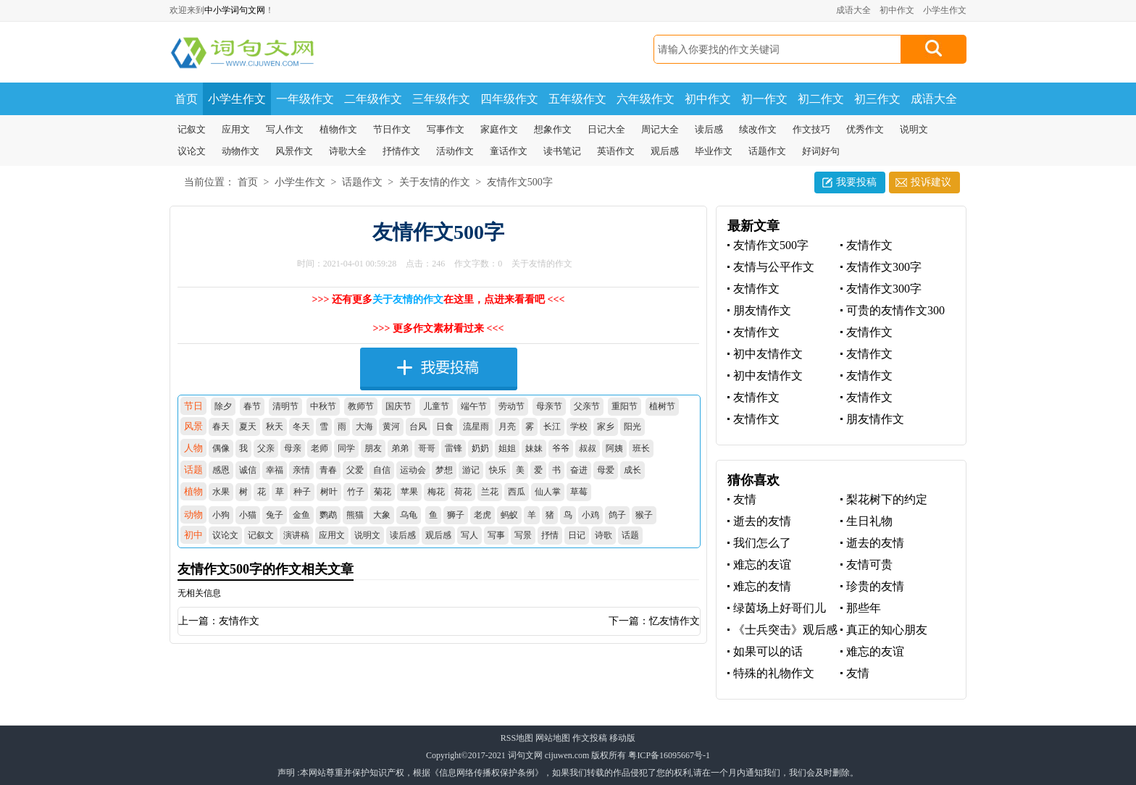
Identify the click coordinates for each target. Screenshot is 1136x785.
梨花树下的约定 (886, 499)
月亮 (507, 426)
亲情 (301, 470)
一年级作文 (305, 99)
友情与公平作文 (773, 267)
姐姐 (507, 448)
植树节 (662, 406)
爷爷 (560, 448)
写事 (496, 535)
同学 (346, 448)
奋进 (579, 470)
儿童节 (436, 406)
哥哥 (426, 448)
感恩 (221, 470)
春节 (252, 406)
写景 (523, 535)
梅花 (436, 492)
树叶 (329, 492)
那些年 (863, 608)
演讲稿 (296, 535)
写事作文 (445, 129)
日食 (445, 426)
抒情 (550, 535)
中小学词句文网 (234, 10)
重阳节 (624, 406)
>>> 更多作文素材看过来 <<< (438, 328)
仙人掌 (548, 492)
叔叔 (587, 448)
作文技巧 (811, 129)
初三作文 (877, 99)
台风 (418, 426)
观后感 (665, 151)
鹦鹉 (328, 515)
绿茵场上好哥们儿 (779, 608)
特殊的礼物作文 (773, 673)
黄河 (391, 426)
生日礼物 (869, 521)
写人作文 (285, 129)
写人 (469, 535)
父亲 (266, 448)
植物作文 (338, 129)
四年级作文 (509, 99)
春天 (221, 426)
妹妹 (534, 448)
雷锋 (453, 448)
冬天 (301, 426)
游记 (471, 470)
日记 (576, 535)
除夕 (223, 406)
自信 (381, 470)
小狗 (221, 515)
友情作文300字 (884, 267)
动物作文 (240, 151)
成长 (632, 470)
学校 (579, 426)
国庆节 (398, 406)
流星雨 (476, 426)
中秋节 (323, 406)
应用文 (236, 129)
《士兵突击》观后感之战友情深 (782, 630)
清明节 (285, 406)
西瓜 (516, 492)
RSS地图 (517, 738)
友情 (744, 499)
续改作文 (758, 129)
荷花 (463, 492)
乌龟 (408, 515)
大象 (381, 515)
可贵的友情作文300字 (892, 311)
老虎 (482, 515)
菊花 (382, 492)
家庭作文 (499, 129)
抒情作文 (401, 151)
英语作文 (616, 151)
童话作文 (508, 151)
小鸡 (590, 515)
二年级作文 (373, 99)
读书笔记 (562, 151)
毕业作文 (713, 151)
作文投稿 (589, 738)
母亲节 (549, 406)
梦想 (444, 470)
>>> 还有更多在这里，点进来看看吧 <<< (438, 299)
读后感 (709, 129)
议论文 (192, 151)
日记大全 (606, 129)
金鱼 (301, 515)
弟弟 (400, 448)
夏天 (247, 426)
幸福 (274, 470)
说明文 (914, 129)
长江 (552, 426)
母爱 (605, 470)
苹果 (409, 492)
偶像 (221, 448)
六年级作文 (645, 99)
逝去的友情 (762, 521)
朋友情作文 (762, 310)
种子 (302, 492)
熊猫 (355, 515)
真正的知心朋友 (886, 630)
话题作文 (767, 151)
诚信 (247, 470)
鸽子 (617, 515)
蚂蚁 (509, 515)
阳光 (632, 426)
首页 (186, 99)
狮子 (455, 515)
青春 (328, 470)
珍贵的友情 (875, 586)
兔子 (274, 515)
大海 (364, 426)
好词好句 (821, 151)
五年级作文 (577, 99)
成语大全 (853, 10)
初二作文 (821, 99)
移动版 (622, 738)
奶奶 (480, 448)
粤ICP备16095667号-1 (669, 755)
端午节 (474, 406)
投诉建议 (931, 182)
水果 (221, 492)
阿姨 (614, 448)
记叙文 (192, 129)
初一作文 (764, 99)
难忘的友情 (762, 586)
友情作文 (239, 621)
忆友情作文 (674, 621)
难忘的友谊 (762, 564)
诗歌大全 (348, 151)
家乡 (605, 426)
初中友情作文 (768, 354)
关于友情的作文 (434, 182)
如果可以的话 (768, 651)
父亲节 (587, 406)
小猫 (247, 515)
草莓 (579, 492)
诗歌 (603, 535)
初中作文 (897, 10)
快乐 (497, 470)
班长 (641, 448)
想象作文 (553, 129)
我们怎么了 (762, 543)
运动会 (413, 470)
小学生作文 (944, 10)
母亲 (292, 448)
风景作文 (294, 151)
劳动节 (511, 406)
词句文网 (525, 755)
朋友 (373, 448)
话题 (630, 535)
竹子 (355, 492)
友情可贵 (869, 564)
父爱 (355, 470)
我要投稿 (856, 182)
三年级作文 (441, 99)
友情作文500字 (520, 182)
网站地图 (552, 738)
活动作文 (455, 151)
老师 (319, 448)
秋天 (274, 426)
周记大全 (660, 129)
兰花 (489, 492)
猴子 (644, 515)
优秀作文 (865, 129)
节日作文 (392, 129)
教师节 (361, 406)
